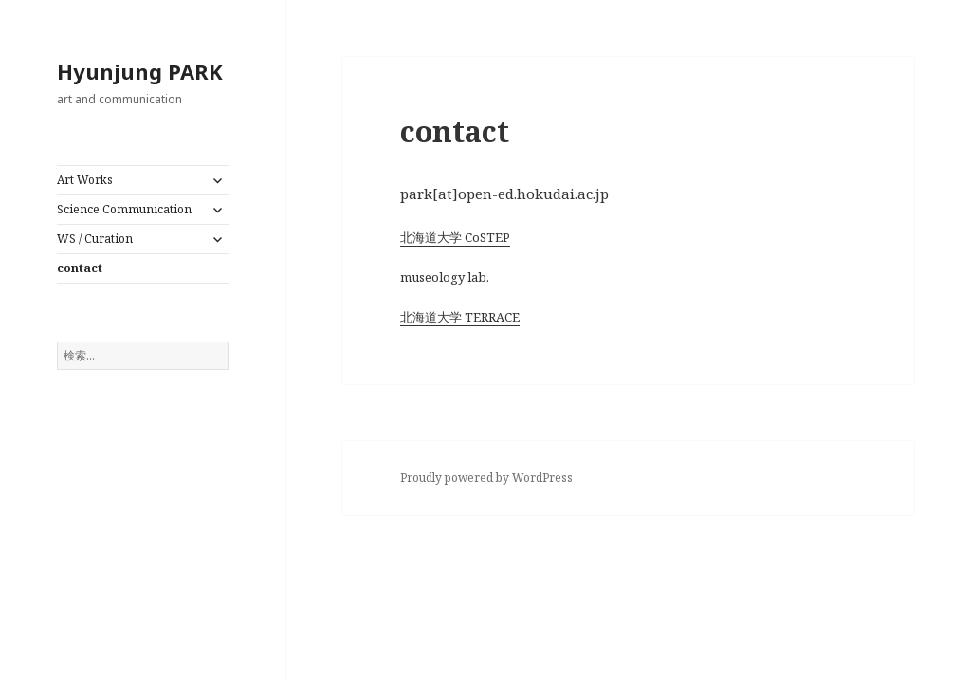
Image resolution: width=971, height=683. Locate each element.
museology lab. (444, 277)
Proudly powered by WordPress (486, 478)
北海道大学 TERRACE (460, 316)
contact (79, 268)
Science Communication (124, 209)
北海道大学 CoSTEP (455, 237)
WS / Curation (95, 239)
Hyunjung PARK (140, 71)
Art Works (85, 180)
